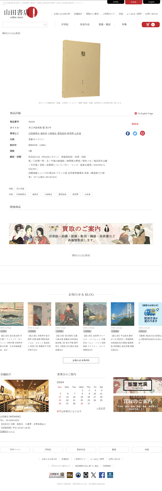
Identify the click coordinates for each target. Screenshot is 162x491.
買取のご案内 (92, 14)
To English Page (144, 113)
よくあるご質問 (134, 14)
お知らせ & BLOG (81, 294)
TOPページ (15, 449)
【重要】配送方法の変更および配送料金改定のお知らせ (150, 339)
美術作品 (85, 24)
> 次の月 (101, 408)
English (151, 2)
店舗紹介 (78, 14)
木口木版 (20, 189)
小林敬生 (52, 133)
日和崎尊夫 (34, 133)
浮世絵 (65, 24)
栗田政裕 (61, 133)
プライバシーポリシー (60, 466)
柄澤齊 (70, 133)
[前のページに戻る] (11, 33)
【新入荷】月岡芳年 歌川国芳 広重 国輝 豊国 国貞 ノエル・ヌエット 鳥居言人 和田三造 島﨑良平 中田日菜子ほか (39, 343)
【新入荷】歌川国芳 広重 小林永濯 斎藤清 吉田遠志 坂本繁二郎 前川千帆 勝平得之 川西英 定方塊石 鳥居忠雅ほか (66, 343)
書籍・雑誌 (105, 24)
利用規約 (107, 466)
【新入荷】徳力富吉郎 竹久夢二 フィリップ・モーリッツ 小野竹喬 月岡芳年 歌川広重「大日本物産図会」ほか (11, 343)
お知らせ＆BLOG (62, 14)
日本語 (133, 2)
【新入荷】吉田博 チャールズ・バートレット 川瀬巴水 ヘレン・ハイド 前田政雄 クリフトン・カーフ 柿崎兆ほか (94, 343)
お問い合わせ (151, 14)
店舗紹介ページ (7, 431)
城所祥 (43, 133)
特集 (124, 24)
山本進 (77, 133)
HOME (115, 2)
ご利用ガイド (108, 14)
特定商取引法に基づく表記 (87, 466)
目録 (121, 14)
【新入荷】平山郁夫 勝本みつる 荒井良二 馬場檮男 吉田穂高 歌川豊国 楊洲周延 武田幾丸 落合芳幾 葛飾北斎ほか (122, 343)
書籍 (114, 449)
